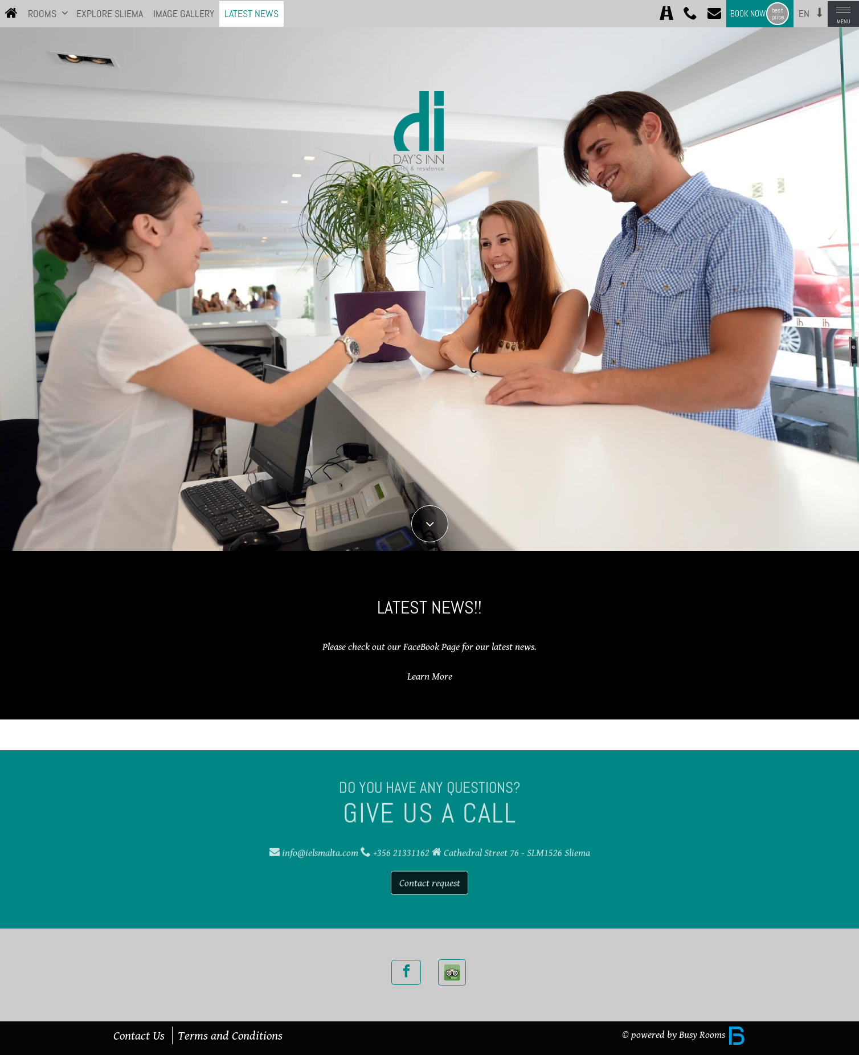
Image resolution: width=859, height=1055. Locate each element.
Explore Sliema (109, 14)
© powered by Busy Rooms (684, 1034)
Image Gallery (183, 14)
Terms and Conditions (230, 1035)
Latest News (251, 14)
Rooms (42, 14)
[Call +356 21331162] (690, 14)
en (804, 14)
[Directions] (666, 14)
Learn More (429, 676)
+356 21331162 (401, 848)
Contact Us (139, 1035)
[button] (65, 12)
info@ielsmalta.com (320, 848)
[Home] (11, 14)
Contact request (429, 879)
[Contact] (714, 14)
